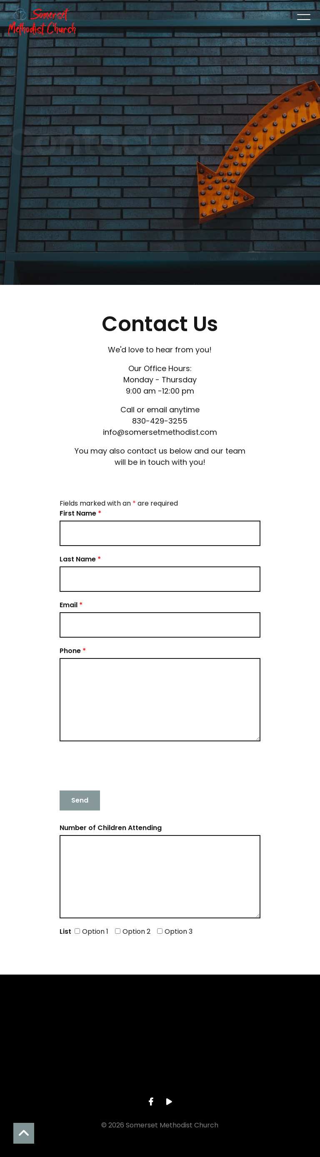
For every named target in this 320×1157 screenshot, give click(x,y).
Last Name (80, 559)
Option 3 (174, 931)
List (65, 931)
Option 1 (91, 931)
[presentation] (123, 766)
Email (71, 605)
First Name (80, 513)
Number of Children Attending (111, 828)
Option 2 (132, 931)
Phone (73, 651)
